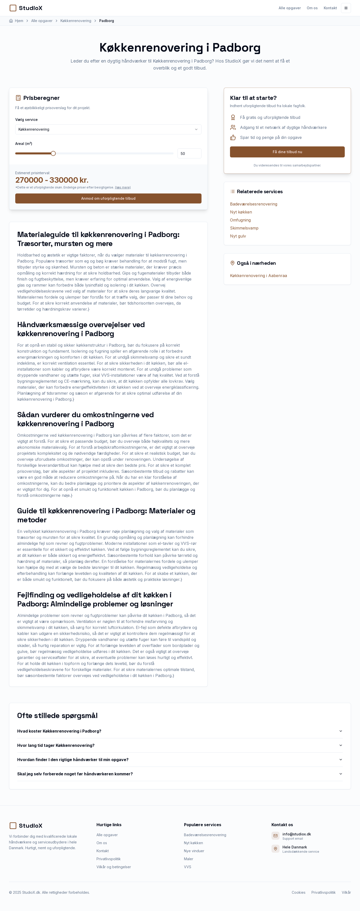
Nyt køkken (241, 211)
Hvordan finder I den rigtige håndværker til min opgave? (180, 759)
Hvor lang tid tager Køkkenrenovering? (180, 745)
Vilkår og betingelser (113, 867)
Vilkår (346, 892)
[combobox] (108, 129)
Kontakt (330, 8)
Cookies (299, 892)
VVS (187, 867)
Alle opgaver (290, 8)
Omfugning (240, 219)
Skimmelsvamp (244, 228)
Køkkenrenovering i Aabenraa (258, 275)
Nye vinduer (194, 851)
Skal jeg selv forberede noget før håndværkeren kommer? (180, 773)
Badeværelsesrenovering (253, 203)
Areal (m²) (23, 143)
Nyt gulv (238, 236)
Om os (312, 8)
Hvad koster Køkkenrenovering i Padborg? (180, 731)
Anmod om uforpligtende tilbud (108, 198)
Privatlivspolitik (108, 859)
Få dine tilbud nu (287, 152)
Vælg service (26, 119)
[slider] (53, 153)
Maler (188, 859)
